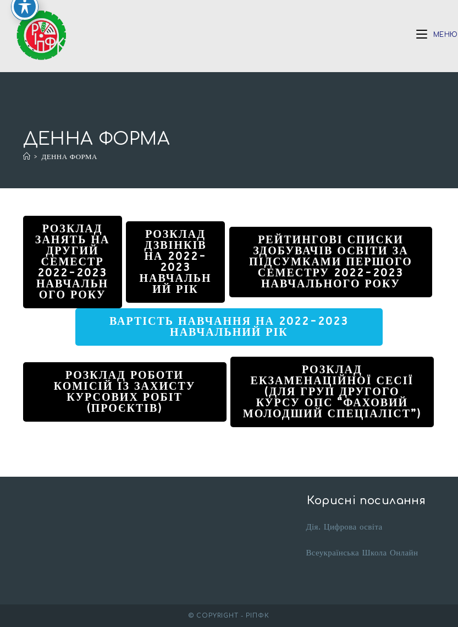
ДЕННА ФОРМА (69, 156)
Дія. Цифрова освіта (344, 527)
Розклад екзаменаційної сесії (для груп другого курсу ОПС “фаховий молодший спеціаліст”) (332, 391)
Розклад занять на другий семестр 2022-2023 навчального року (72, 261)
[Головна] (26, 156)
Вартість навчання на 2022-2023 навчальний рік (229, 327)
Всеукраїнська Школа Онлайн (362, 553)
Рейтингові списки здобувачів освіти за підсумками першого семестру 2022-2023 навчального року (330, 261)
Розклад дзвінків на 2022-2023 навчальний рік (175, 262)
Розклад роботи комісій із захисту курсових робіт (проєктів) (125, 392)
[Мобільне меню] (437, 35)
